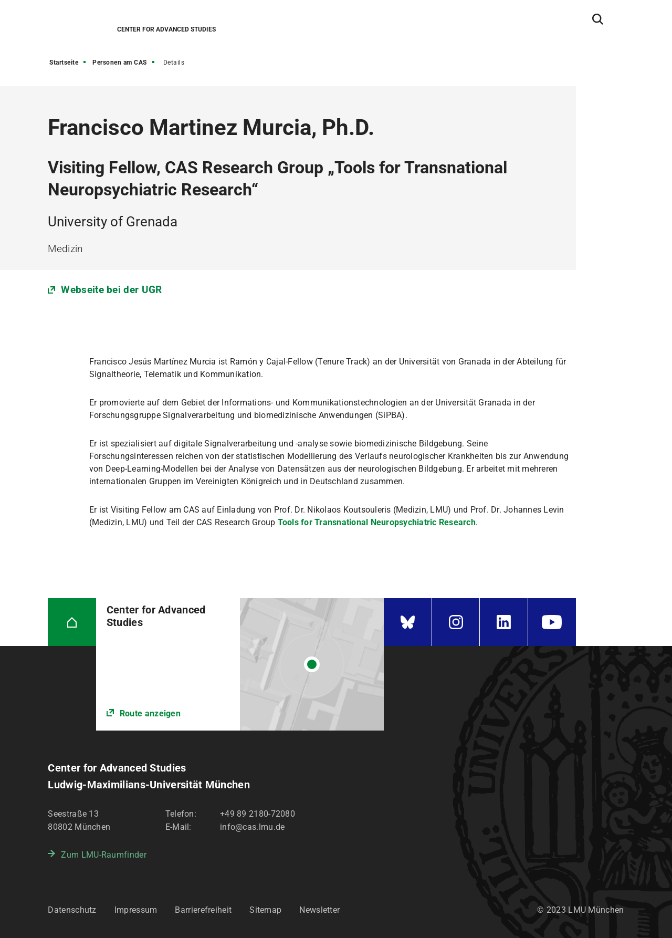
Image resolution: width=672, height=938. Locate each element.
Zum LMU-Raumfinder (103, 855)
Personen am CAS (119, 62)
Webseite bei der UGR (111, 290)
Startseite (63, 62)
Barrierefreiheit (203, 910)
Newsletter (319, 910)
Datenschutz (72, 910)
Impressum (136, 910)
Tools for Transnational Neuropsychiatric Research (377, 522)
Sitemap (265, 910)
